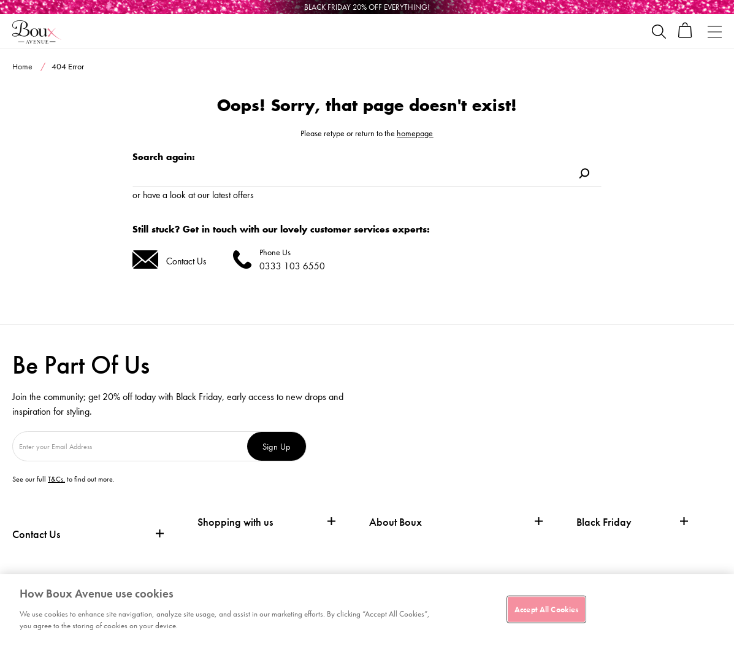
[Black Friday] (367, 7)
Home (22, 66)
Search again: (163, 157)
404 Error (68, 66)
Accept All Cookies (546, 609)
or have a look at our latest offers (193, 195)
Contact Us (186, 261)
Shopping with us (235, 522)
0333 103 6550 (292, 266)
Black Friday (604, 522)
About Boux (395, 522)
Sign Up (276, 446)
